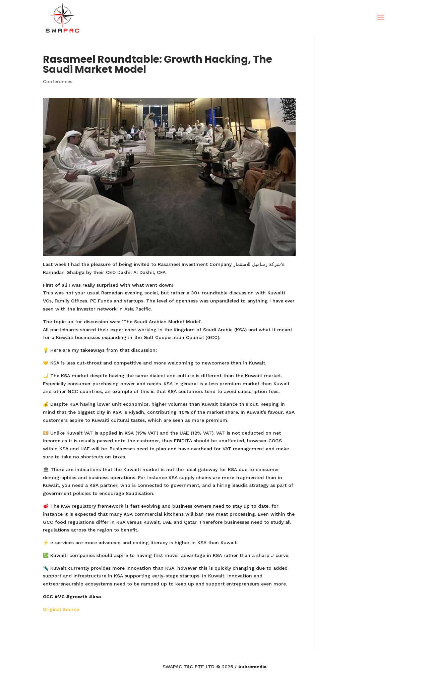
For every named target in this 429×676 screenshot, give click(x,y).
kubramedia (252, 666)
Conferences (57, 81)
